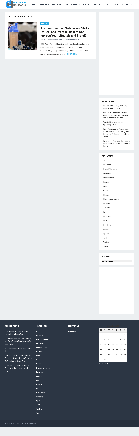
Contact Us (105, 13)
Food (105, 195)
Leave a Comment (72, 48)
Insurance (107, 212)
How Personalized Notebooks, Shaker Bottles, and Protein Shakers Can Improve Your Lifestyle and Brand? (65, 40)
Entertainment (49, 13)
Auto (12, 13)
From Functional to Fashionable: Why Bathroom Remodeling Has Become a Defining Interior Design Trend (18, 367)
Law (105, 221)
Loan (105, 229)
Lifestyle (75, 13)
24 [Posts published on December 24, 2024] (105, 363)
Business (21, 13)
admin (42, 48)
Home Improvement (111, 208)
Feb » (106, 372)
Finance (106, 191)
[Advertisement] (118, 64)
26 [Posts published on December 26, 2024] (113, 363)
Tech (85, 13)
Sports (106, 242)
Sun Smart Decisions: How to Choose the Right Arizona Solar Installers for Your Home (115, 124)
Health (64, 13)
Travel (93, 13)
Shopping (44, 32)
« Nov (101, 372)
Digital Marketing (110, 178)
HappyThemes (31, 432)
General (106, 199)
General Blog (14, 432)
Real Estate (108, 234)
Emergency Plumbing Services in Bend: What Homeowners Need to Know (116, 152)
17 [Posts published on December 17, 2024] (105, 358)
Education (34, 13)
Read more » (72, 63)
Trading (106, 251)
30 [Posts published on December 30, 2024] (101, 368)
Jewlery (106, 216)
